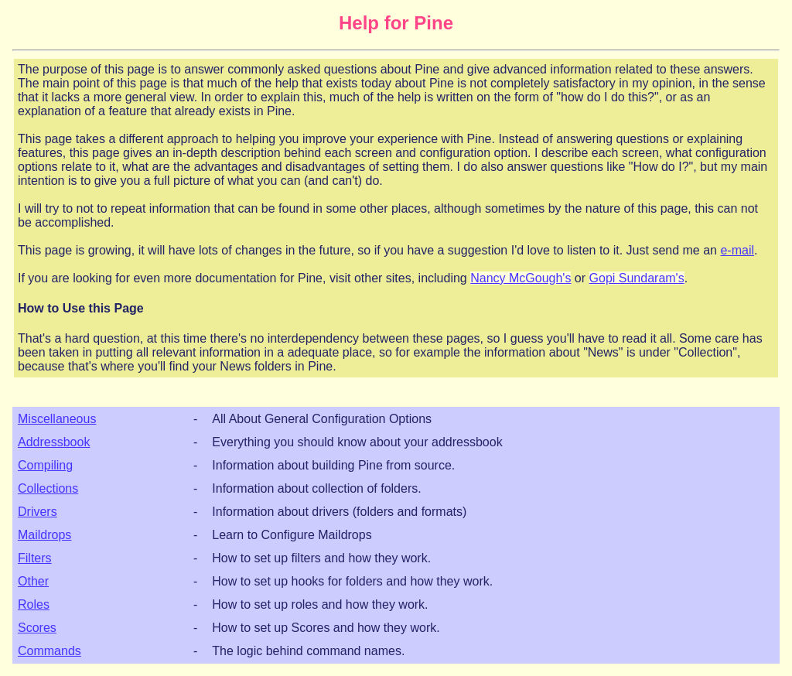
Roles (34, 604)
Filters (35, 558)
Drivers (37, 511)
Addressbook (54, 442)
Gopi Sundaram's (636, 278)
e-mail (737, 250)
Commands (49, 650)
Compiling (45, 465)
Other (33, 581)
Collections (48, 488)
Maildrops (44, 534)
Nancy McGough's (520, 278)
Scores (37, 627)
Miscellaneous (57, 418)
